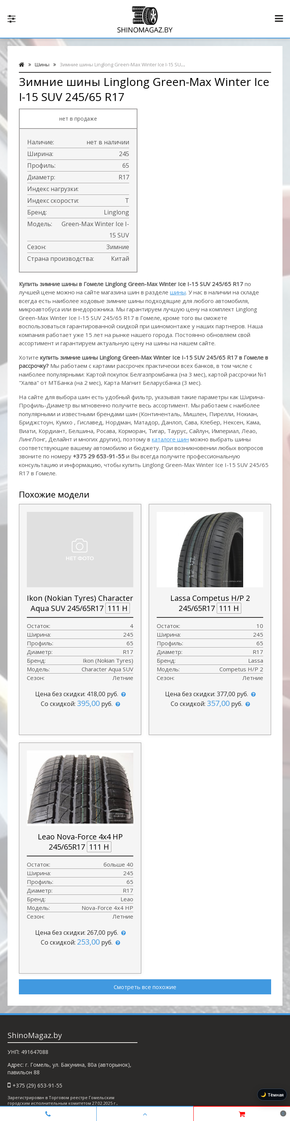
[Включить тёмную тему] (272, 1095)
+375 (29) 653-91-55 (37, 1085)
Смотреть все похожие (145, 987)
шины (178, 292)
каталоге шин (170, 439)
